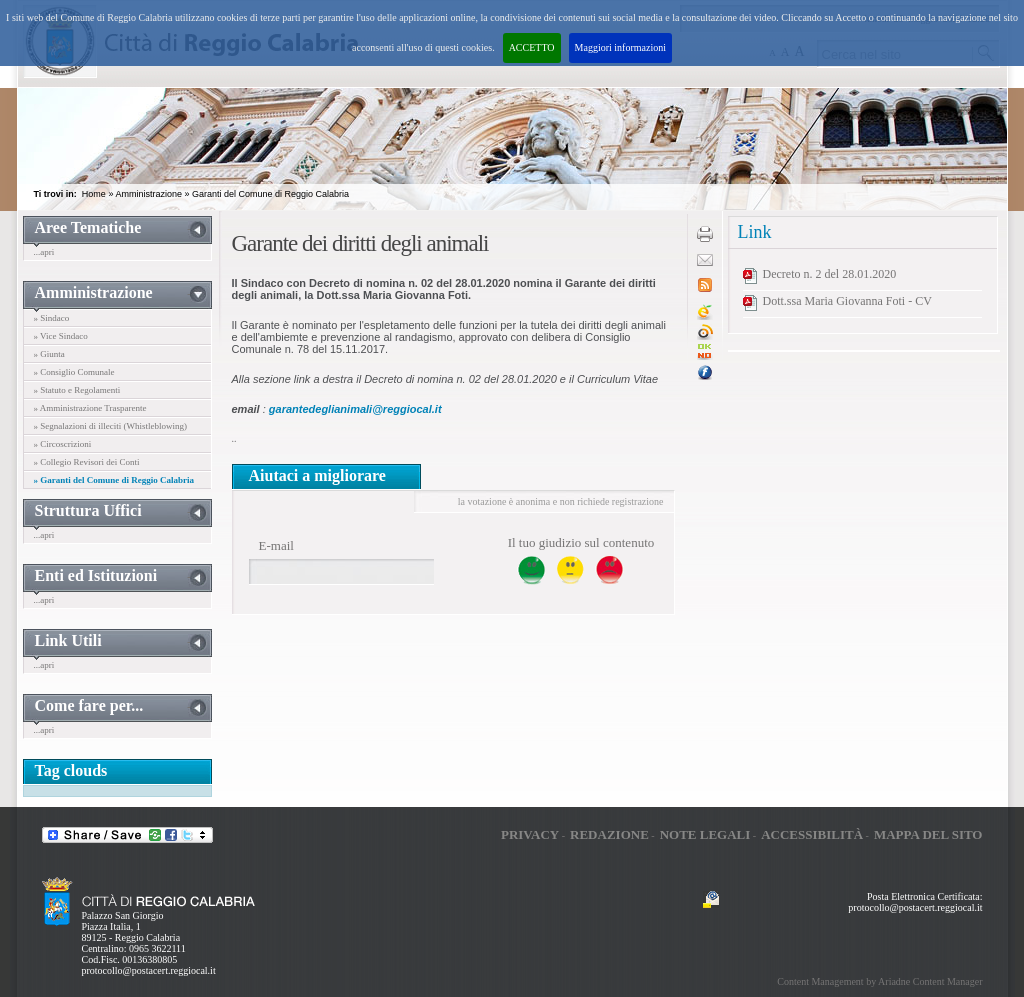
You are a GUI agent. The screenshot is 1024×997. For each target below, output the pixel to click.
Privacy (530, 834)
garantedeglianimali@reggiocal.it (355, 409)
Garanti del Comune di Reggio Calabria (270, 194)
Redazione (609, 834)
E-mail (276, 545)
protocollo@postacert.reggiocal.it (149, 970)
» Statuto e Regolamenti (77, 390)
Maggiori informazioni (620, 47)
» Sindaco (52, 318)
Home (94, 194)
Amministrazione (148, 194)
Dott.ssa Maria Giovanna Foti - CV (847, 301)
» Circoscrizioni (63, 444)
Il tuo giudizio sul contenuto (581, 542)
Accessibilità (812, 834)
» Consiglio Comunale (74, 372)
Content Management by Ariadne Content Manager (879, 981)
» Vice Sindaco (61, 336)
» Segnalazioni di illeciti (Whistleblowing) (110, 426)
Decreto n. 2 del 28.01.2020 (830, 274)
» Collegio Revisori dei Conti (87, 462)
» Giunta (49, 354)
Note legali (705, 834)
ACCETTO (532, 47)
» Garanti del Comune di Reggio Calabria (114, 480)
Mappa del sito (928, 834)
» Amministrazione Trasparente (90, 408)
